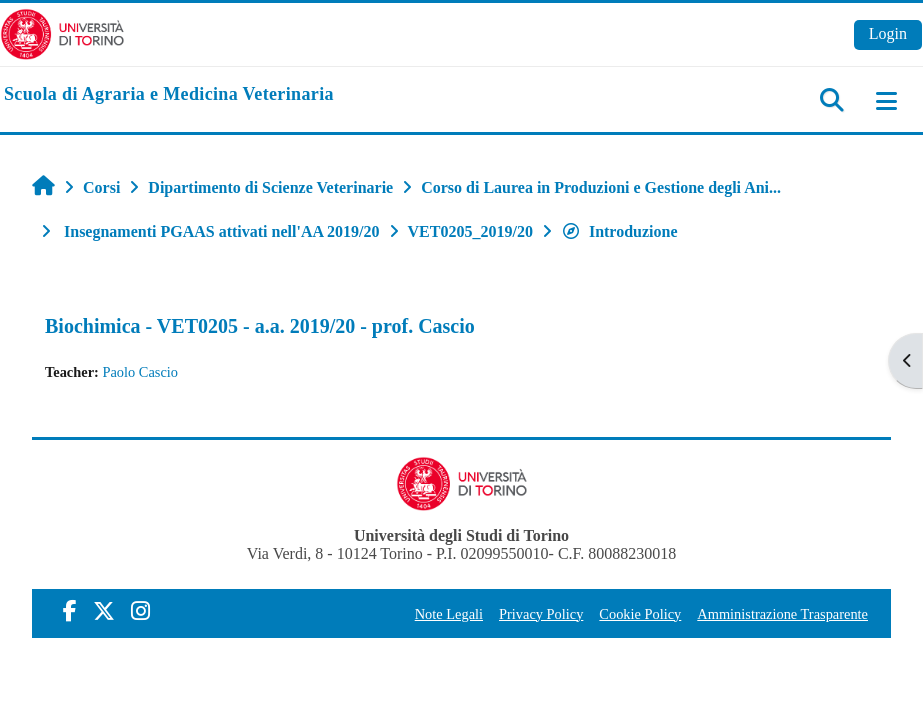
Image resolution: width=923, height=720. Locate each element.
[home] (169, 95)
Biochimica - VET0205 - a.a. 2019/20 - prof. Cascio (260, 326)
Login (888, 33)
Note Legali (449, 614)
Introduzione (619, 231)
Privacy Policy (541, 614)
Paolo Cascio (140, 372)
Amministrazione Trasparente (782, 614)
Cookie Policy (640, 614)
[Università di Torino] (62, 32)
